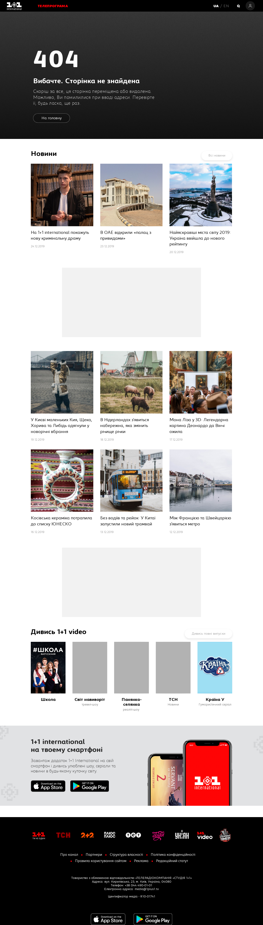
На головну (51, 118)
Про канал (69, 855)
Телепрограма (53, 6)
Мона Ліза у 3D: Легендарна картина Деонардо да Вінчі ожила (198, 425)
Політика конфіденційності (173, 855)
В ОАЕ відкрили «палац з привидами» (125, 235)
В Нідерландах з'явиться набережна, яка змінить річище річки (124, 425)
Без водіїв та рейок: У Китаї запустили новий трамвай (127, 521)
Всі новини (216, 155)
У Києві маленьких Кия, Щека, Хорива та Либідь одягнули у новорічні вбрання (61, 425)
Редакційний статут (172, 861)
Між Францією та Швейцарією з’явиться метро (200, 521)
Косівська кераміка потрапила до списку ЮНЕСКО (61, 521)
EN (226, 6)
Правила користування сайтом (100, 861)
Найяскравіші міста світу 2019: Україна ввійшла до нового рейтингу (200, 238)
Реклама (141, 861)
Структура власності (126, 855)
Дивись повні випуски (208, 634)
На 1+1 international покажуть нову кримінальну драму (60, 235)
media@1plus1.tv (147, 889)
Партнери (94, 855)
